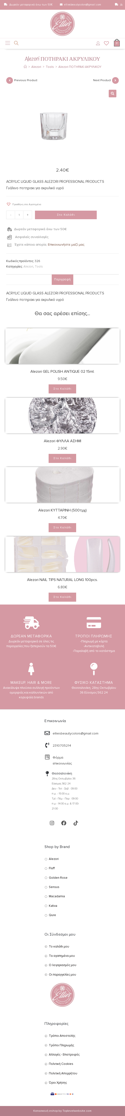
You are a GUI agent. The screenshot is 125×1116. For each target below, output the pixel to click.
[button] (23, 204)
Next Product (102, 80)
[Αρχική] (25, 67)
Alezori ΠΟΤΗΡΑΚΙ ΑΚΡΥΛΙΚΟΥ (79, 67)
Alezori (28, 266)
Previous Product (25, 80)
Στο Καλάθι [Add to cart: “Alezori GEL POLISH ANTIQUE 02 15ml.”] (62, 389)
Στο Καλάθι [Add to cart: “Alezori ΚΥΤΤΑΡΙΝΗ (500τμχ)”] (62, 527)
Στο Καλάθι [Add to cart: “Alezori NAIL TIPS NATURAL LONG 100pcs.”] (62, 597)
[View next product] (115, 80)
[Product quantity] (19, 215)
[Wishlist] (105, 43)
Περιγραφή (62, 279)
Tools (39, 266)
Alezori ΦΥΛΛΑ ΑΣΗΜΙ (62, 441)
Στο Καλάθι (66, 215)
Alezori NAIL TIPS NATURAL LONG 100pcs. (62, 579)
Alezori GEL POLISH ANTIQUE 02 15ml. (62, 371)
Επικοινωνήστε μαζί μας (66, 245)
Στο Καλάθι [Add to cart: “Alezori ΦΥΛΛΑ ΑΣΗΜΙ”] (62, 458)
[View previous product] (9, 80)
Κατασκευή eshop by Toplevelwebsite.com (62, 1111)
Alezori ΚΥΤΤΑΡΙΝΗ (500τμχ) (62, 510)
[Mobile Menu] (7, 43)
